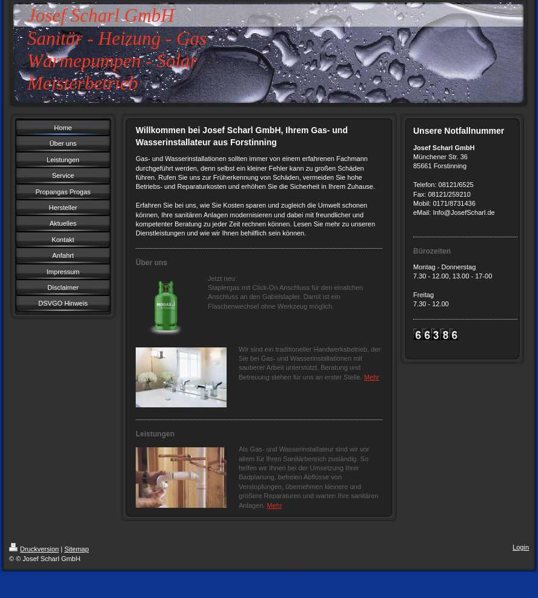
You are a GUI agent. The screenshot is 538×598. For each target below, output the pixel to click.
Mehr (371, 377)
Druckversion (34, 549)
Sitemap (76, 549)
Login (521, 547)
